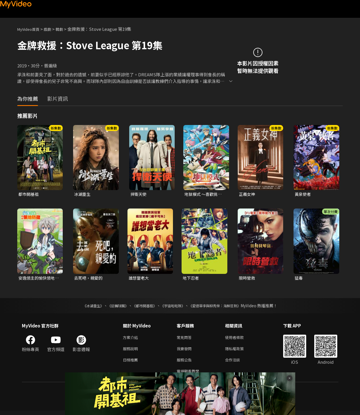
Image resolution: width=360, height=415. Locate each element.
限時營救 (247, 279)
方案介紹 (131, 339)
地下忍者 (191, 279)
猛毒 (299, 279)
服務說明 (131, 351)
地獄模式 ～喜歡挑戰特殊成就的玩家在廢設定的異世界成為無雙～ (204, 194)
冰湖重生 (83, 194)
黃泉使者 (303, 194)
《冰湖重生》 (83, 307)
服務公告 (185, 363)
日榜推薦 (131, 363)
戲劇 (52, 29)
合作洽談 (237, 363)
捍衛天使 (139, 194)
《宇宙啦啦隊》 (174, 307)
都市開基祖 (29, 194)
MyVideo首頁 (30, 29)
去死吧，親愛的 (89, 279)
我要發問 (185, 351)
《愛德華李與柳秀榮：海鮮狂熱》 (222, 307)
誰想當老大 (139, 279)
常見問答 (185, 339)
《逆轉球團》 (111, 307)
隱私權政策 (239, 351)
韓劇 (65, 29)
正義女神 (247, 194)
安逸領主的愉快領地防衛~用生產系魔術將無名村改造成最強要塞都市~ (37, 279)
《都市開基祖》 (141, 307)
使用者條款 (239, 339)
